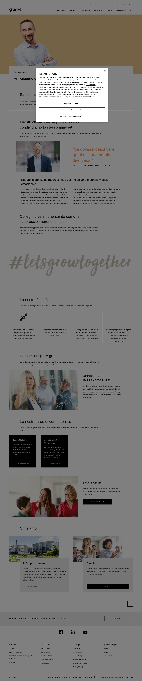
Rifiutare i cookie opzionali (71, 110)
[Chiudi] (104, 70)
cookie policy (91, 85)
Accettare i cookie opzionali (70, 116)
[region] (72, 95)
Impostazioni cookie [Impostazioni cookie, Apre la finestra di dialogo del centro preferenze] (72, 103)
